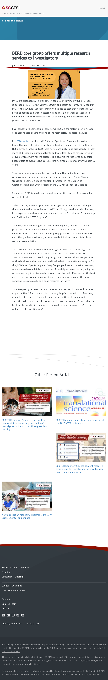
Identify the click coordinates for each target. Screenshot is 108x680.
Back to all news (14, 20)
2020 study (22, 141)
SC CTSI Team (9, 603)
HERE (84, 671)
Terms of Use (32, 623)
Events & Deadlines (12, 585)
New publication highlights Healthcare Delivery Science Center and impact (27, 516)
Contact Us (8, 599)
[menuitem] (54, 566)
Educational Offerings (13, 576)
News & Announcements (14, 590)
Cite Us (5, 608)
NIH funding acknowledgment (63, 648)
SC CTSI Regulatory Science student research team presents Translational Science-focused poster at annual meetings (79, 468)
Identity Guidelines (12, 623)
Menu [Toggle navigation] (102, 8)
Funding (6, 572)
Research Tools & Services (15, 567)
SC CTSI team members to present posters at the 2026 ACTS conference (80, 421)
